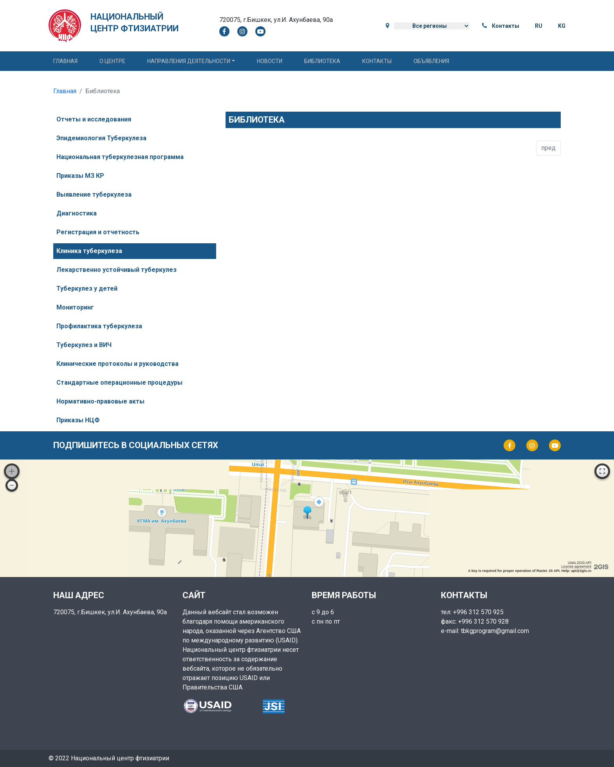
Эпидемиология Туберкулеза (101, 138)
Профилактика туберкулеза (99, 326)
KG (561, 26)
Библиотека (322, 61)
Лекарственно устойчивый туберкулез (116, 269)
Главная (65, 61)
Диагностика (76, 213)
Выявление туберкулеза (94, 194)
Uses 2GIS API (579, 562)
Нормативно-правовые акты (100, 401)
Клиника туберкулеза (89, 251)
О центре (112, 61)
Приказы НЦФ (77, 420)
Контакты (505, 26)
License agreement (576, 566)
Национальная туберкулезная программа (120, 157)
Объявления (431, 61)
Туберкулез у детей (86, 288)
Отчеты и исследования (93, 119)
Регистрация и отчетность (97, 232)
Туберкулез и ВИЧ (84, 345)
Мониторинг (75, 307)
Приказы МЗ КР (80, 175)
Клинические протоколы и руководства (117, 363)
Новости (269, 61)
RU (538, 26)
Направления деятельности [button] (188, 61)
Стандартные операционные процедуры (119, 382)
